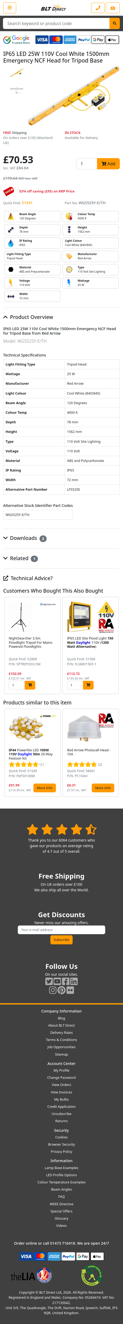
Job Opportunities (61, 1046)
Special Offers (62, 1211)
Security (61, 1130)
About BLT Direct (61, 1025)
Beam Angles (61, 1189)
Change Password (61, 1077)
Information (61, 1160)
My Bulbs (61, 1099)
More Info (44, 787)
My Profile (61, 1070)
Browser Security (61, 1144)
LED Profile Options (61, 1175)
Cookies (61, 1137)
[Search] (114, 23)
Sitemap (61, 1054)
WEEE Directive (61, 1204)
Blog (61, 1018)
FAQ (61, 1196)
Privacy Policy (61, 1151)
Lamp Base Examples (61, 1167)
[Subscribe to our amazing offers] (61, 929)
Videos (61, 1225)
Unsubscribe (61, 1113)
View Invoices (61, 1092)
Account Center (61, 1063)
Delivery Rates (61, 1032)
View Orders (61, 1084)
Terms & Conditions (61, 1039)
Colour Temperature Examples (61, 1182)
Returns (61, 1120)
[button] (115, 645)
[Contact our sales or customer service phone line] (98, 8)
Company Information (61, 1011)
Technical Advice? (28, 578)
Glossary (61, 1218)
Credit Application (61, 1106)
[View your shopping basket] (113, 7)
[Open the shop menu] (9, 7)
